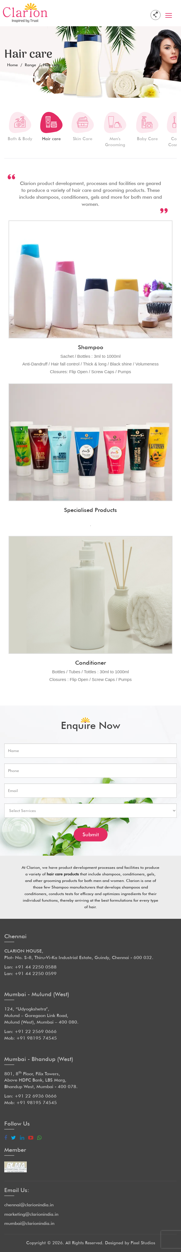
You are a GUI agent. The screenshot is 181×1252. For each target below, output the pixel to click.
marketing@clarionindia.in (31, 1214)
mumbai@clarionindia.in (29, 1223)
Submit (91, 834)
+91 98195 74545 (36, 1038)
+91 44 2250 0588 (36, 967)
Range (30, 65)
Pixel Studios (143, 1242)
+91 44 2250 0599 (36, 973)
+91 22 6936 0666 (36, 1096)
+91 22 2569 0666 (36, 1031)
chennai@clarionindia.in (29, 1204)
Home (12, 65)
